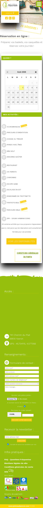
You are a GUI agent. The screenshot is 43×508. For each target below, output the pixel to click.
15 (32, 92)
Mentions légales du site (16, 463)
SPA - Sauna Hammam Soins (17, 219)
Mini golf (9, 151)
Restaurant (10, 165)
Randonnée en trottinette (17, 196)
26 (18, 102)
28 (27, 102)
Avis (8, 472)
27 (22, 102)
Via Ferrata (10, 172)
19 (18, 97)
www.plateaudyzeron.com (18, 506)
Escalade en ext (12, 190)
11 (13, 92)
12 (18, 92)
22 (32, 97)
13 (22, 92)
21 (27, 97)
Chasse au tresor (13, 139)
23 (36, 97)
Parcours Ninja (16, 209)
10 (9, 92)
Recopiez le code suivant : (21, 410)
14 (27, 92)
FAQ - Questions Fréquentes (17, 459)
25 (13, 102)
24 (9, 102)
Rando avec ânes (13, 145)
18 (13, 97)
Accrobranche (15, 126)
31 (9, 107)
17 (9, 97)
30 (36, 102)
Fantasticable (15, 202)
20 (22, 97)
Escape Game (11, 184)
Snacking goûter (13, 157)
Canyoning (10, 178)
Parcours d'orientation (16, 133)
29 (32, 102)
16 (36, 92)
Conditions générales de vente (18, 467)
